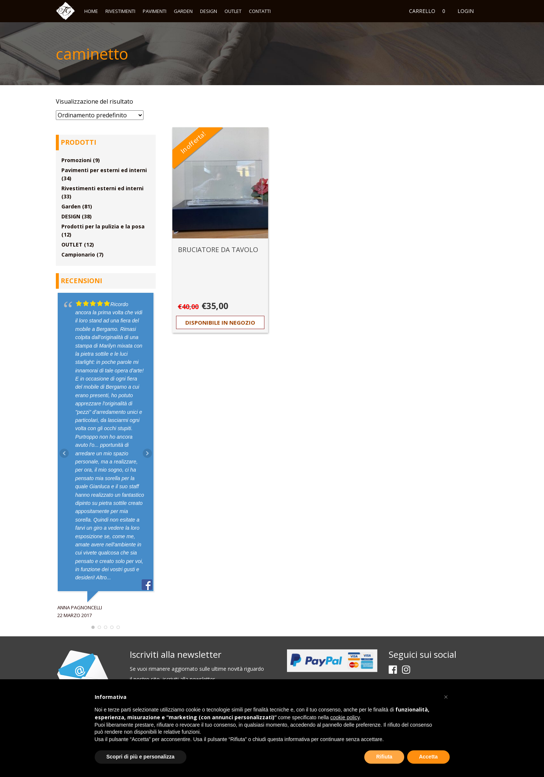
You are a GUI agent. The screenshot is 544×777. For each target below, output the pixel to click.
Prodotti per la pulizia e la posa (103, 226)
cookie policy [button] (344, 717)
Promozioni (76, 160)
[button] (446, 697)
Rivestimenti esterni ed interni (102, 188)
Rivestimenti (120, 11)
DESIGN (208, 11)
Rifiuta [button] (384, 757)
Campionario (78, 254)
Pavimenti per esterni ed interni (104, 170)
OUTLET (232, 11)
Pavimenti (154, 11)
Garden (183, 11)
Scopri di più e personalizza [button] (141, 757)
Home (91, 11)
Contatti (260, 11)
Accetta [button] (428, 757)
